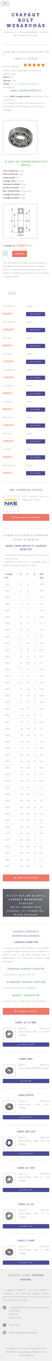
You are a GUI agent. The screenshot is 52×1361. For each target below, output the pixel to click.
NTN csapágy (35, 441)
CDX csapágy (35, 393)
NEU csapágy (35, 473)
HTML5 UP (29, 1355)
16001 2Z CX (26, 1204)
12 (20, 171)
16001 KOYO (26, 1095)
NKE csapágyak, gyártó (26, 489)
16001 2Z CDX (26, 1167)
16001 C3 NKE (26, 1240)
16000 (23, 194)
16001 (22, 198)
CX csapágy (35, 409)
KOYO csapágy (35, 361)
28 (20, 174)
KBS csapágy (35, 314)
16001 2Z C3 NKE (26, 1022)
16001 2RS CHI (26, 1131)
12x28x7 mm (9, 100)
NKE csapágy (35, 330)
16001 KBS (26, 1058)
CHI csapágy (35, 377)
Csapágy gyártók (27, 1011)
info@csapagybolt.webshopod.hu (23, 1332)
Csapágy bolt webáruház (26, 20)
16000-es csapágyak (27, 878)
